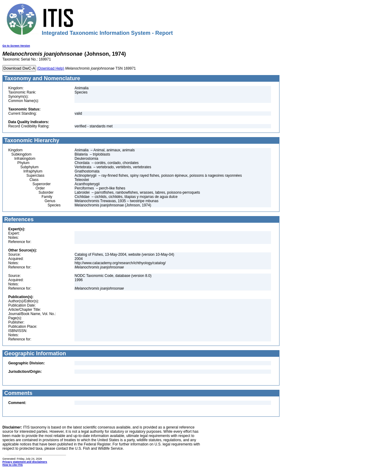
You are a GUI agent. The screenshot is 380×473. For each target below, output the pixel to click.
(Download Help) (50, 68)
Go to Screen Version (16, 45)
